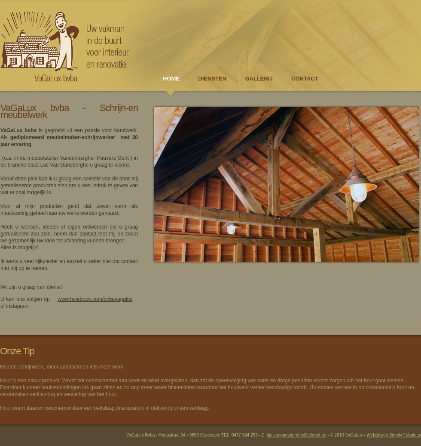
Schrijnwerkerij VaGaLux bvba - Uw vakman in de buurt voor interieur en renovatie (64, 45)
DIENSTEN (212, 78)
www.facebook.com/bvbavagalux (95, 299)
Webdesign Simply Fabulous (393, 435)
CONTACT (304, 78)
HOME (171, 78)
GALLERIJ (258, 78)
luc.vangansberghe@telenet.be (296, 435)
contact (88, 234)
